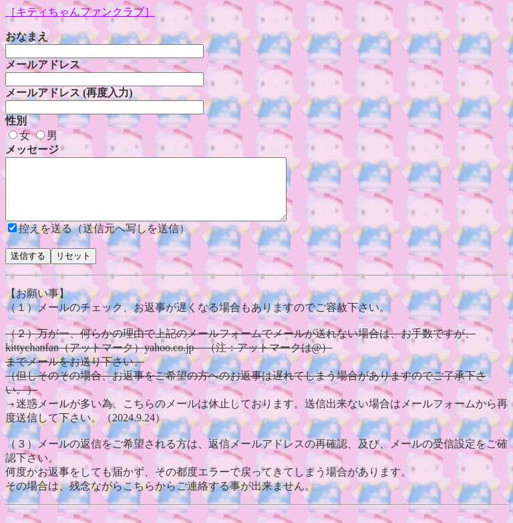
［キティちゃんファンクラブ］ (80, 11)
